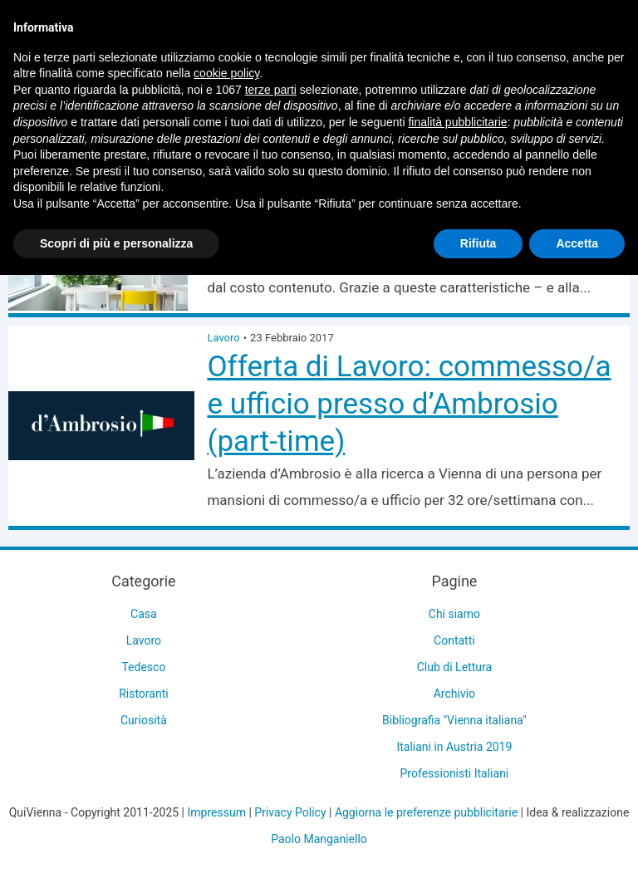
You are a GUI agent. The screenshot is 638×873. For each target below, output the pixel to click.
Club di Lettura (454, 667)
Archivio (454, 693)
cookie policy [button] (226, 73)
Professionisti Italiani (454, 773)
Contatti (454, 640)
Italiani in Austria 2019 (454, 746)
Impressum (217, 812)
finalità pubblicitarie (457, 122)
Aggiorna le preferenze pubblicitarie (426, 812)
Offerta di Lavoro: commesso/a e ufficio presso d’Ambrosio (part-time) (409, 404)
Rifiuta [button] (478, 243)
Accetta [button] (577, 243)
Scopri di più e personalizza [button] (116, 243)
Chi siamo (454, 613)
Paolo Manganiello (319, 839)
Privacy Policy (290, 812)
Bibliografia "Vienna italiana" (454, 720)
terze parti (271, 89)
